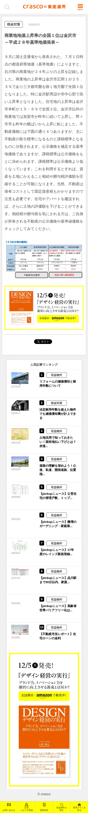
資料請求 (44, 807)
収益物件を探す (61, 807)
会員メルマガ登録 (26, 807)
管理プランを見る (79, 807)
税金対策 (13, 24)
